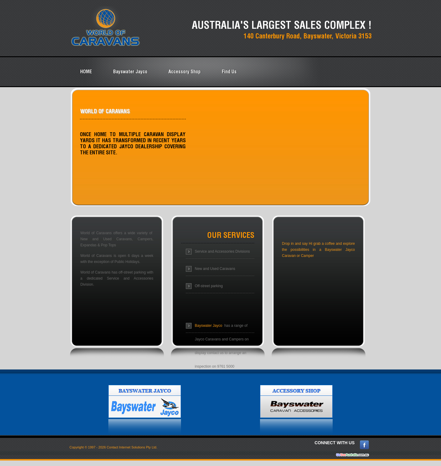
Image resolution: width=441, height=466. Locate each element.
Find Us (229, 71)
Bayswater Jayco (130, 71)
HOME (86, 71)
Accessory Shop (185, 71)
